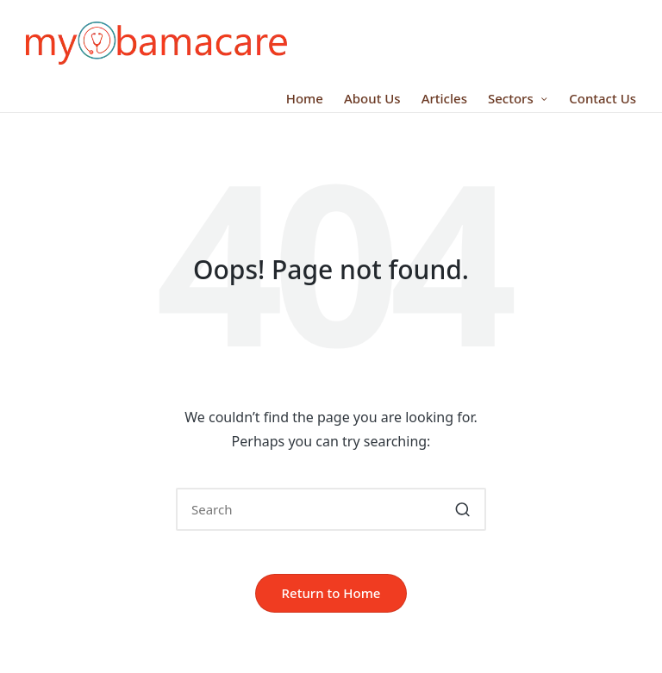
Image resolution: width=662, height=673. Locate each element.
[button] (462, 509)
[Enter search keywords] (331, 509)
